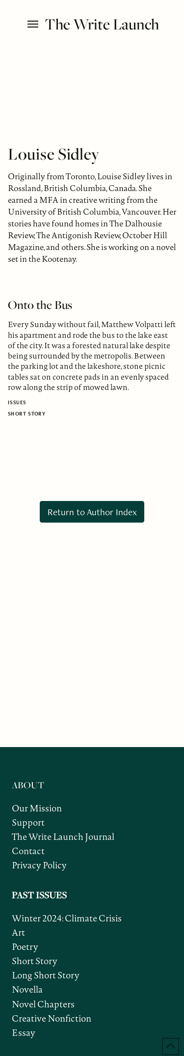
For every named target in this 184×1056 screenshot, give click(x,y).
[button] (33, 24)
